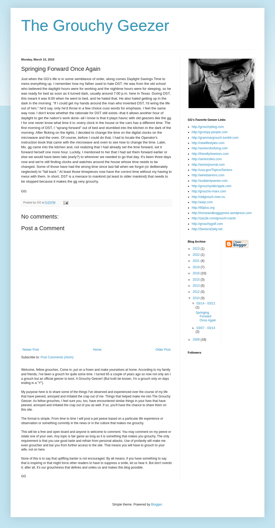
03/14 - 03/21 (205, 303)
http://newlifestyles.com (208, 143)
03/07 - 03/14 (205, 328)
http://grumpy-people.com (210, 132)
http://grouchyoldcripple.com (211, 186)
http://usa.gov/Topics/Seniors (212, 170)
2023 (197, 249)
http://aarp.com (202, 202)
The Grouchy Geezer (95, 25)
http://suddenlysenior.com (210, 181)
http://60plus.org (203, 208)
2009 (197, 339)
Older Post (163, 349)
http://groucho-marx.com (209, 191)
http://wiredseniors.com (208, 175)
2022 (197, 255)
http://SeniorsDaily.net (207, 229)
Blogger (156, 504)
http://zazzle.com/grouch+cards (214, 218)
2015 (197, 279)
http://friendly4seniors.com (210, 154)
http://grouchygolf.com (207, 224)
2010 (197, 298)
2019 (197, 267)
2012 (197, 292)
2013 (197, 286)
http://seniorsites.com (207, 159)
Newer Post (30, 349)
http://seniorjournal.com (208, 164)
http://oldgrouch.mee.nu (208, 197)
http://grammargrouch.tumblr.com (215, 138)
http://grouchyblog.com (208, 127)
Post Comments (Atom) (57, 357)
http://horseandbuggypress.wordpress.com (222, 213)
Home (97, 349)
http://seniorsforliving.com (210, 148)
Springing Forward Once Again (206, 316)
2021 (197, 261)
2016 (197, 273)
